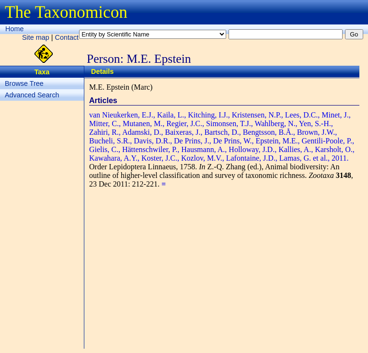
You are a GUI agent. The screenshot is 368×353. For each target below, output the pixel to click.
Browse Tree (24, 83)
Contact (67, 37)
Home (14, 29)
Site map (35, 37)
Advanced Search (32, 95)
